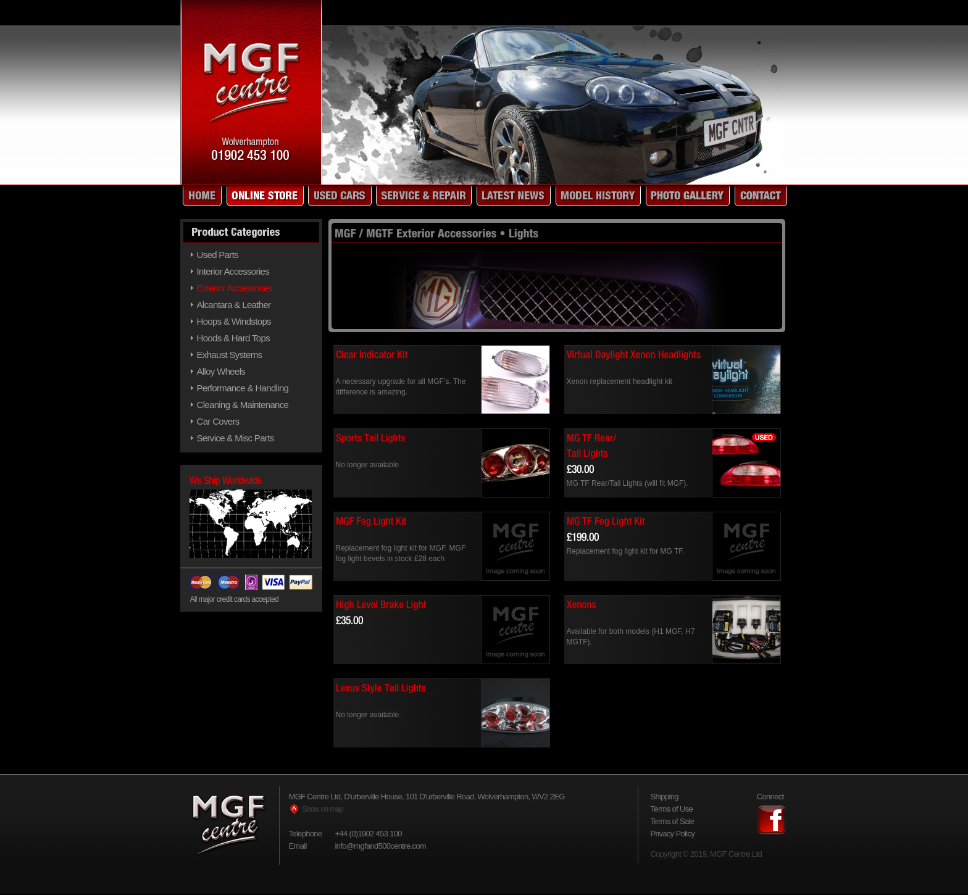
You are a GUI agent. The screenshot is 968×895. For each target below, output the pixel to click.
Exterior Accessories (235, 288)
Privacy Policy (673, 833)
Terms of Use (672, 809)
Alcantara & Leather (234, 304)
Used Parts (218, 254)
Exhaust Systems (229, 354)
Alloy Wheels (221, 371)
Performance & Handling (243, 388)
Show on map (322, 809)
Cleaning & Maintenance (243, 404)
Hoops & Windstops (234, 321)
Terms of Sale (673, 821)
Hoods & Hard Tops (233, 338)
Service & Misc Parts (235, 438)
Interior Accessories (233, 271)
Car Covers (218, 421)
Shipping (664, 796)
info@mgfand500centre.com (381, 846)
